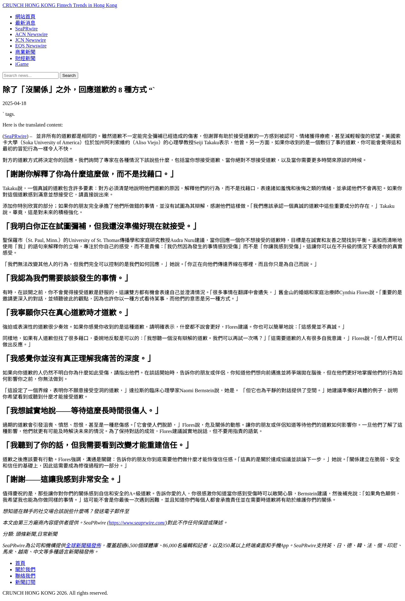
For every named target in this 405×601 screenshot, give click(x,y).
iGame (22, 64)
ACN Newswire (31, 34)
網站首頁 (25, 16)
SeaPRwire (26, 28)
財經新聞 (25, 58)
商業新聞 (25, 52)
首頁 (20, 563)
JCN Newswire (30, 40)
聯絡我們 (25, 576)
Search (69, 75)
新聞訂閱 (25, 582)
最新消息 (25, 23)
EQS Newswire (31, 45)
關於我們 (25, 569)
